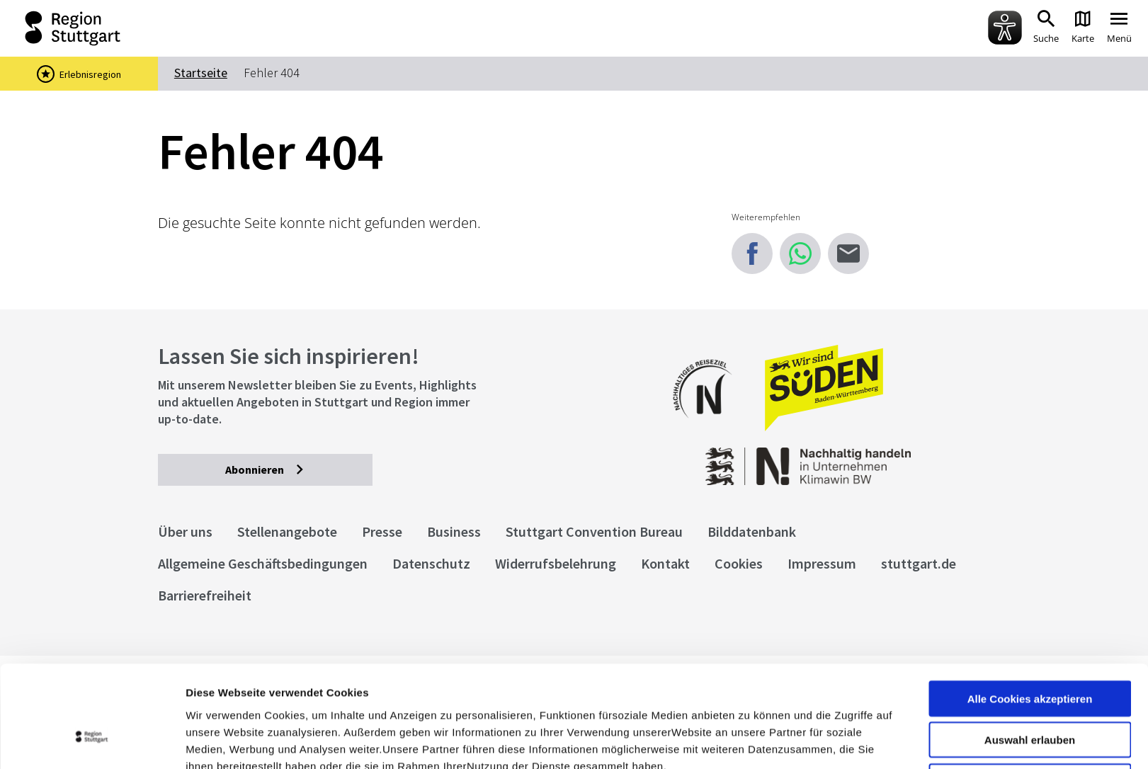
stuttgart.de (918, 563)
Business (454, 531)
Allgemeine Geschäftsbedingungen (263, 563)
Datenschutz (431, 563)
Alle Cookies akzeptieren (1030, 611)
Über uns (185, 531)
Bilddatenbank (751, 531)
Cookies (739, 563)
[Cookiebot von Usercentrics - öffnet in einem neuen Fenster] (92, 741)
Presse (382, 531)
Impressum (216, 695)
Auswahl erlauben (1029, 652)
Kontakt (665, 563)
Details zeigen (753, 741)
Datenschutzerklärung (314, 695)
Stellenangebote (287, 531)
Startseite (200, 72)
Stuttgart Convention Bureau (594, 531)
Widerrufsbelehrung (555, 563)
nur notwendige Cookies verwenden (1029, 700)
